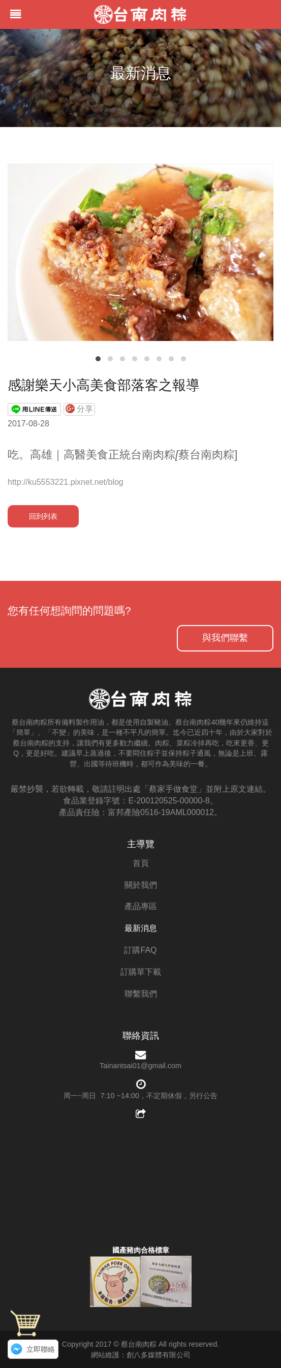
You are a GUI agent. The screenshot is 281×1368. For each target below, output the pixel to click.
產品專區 (140, 906)
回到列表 (43, 516)
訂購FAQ (140, 950)
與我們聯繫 (225, 638)
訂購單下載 (140, 972)
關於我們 (140, 885)
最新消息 (140, 928)
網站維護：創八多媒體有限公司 (141, 1355)
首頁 (141, 863)
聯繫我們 (140, 993)
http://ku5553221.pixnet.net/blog (65, 482)
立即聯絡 (40, 1349)
